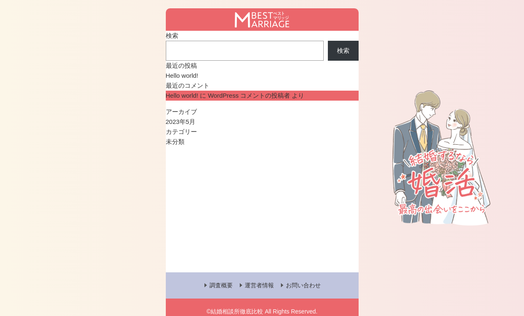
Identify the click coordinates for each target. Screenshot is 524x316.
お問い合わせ (303, 285)
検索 (172, 35)
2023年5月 (181, 121)
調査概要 (221, 285)
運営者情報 (259, 285)
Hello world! (182, 75)
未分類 (175, 141)
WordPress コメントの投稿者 (249, 95)
